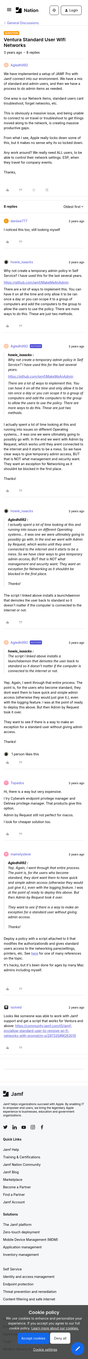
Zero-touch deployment (21, 1232)
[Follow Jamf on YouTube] (23, 1127)
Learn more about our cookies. (55, 1328)
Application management (22, 1247)
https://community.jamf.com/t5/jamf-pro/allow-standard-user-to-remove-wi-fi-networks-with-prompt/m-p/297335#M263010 (40, 1031)
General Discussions (23, 23)
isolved (16, 1007)
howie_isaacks (22, 262)
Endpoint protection (18, 1284)
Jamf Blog (11, 1172)
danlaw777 (19, 221)
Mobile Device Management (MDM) (30, 1240)
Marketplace (12, 1180)
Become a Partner (17, 1187)
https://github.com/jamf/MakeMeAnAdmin (36, 282)
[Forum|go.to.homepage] (26, 10)
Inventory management (21, 1255)
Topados (17, 783)
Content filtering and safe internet (29, 1299)
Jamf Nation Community (22, 1165)
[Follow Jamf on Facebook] (42, 1127)
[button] (9, 11)
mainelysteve (21, 854)
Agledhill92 (19, 65)
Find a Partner (14, 1195)
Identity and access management (28, 1277)
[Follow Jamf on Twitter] (5, 1127)
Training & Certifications (21, 1157)
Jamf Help (11, 1150)
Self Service (12, 1269)
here (34, 953)
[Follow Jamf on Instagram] (33, 1127)
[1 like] (21, 754)
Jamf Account (14, 1202)
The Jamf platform (17, 1225)
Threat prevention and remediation (30, 1292)
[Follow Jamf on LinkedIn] (14, 1127)
